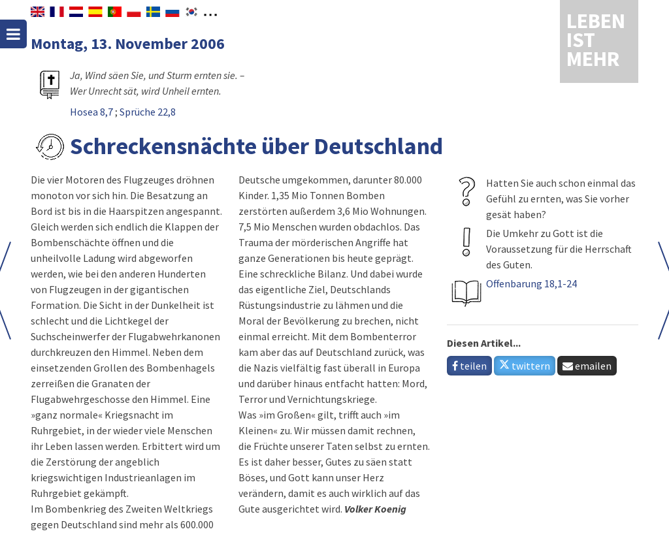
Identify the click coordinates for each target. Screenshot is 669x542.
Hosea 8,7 (92, 111)
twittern (524, 365)
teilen (469, 365)
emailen (587, 365)
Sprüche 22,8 (148, 111)
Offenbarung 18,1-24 (531, 283)
